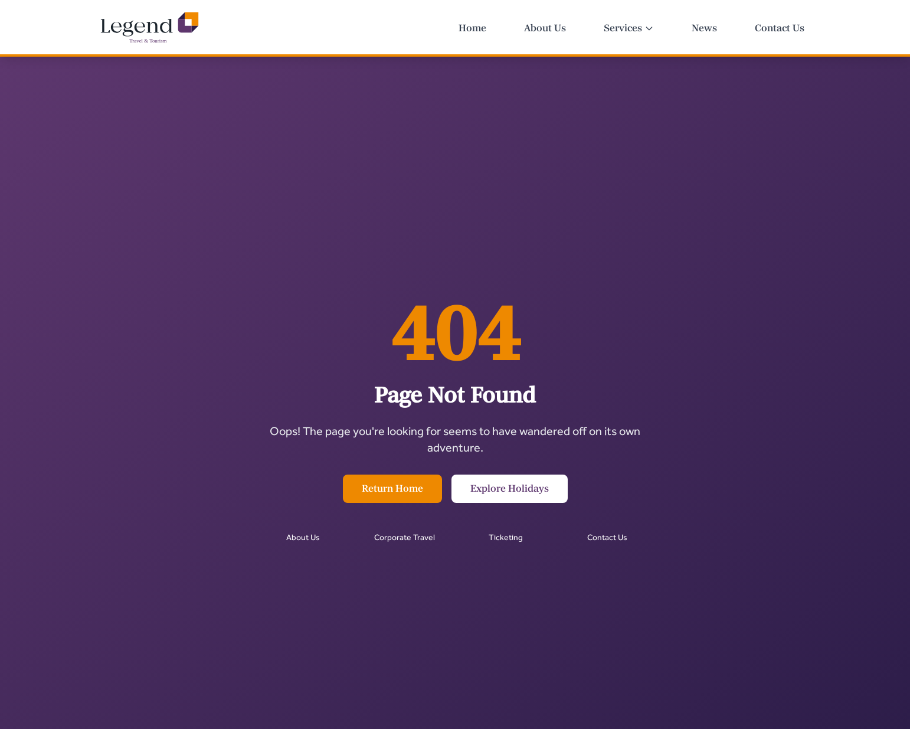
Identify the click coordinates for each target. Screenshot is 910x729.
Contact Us (779, 28)
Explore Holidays (509, 488)
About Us (545, 28)
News (704, 28)
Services (629, 28)
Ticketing (506, 537)
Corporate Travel (404, 537)
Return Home (392, 488)
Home (472, 28)
